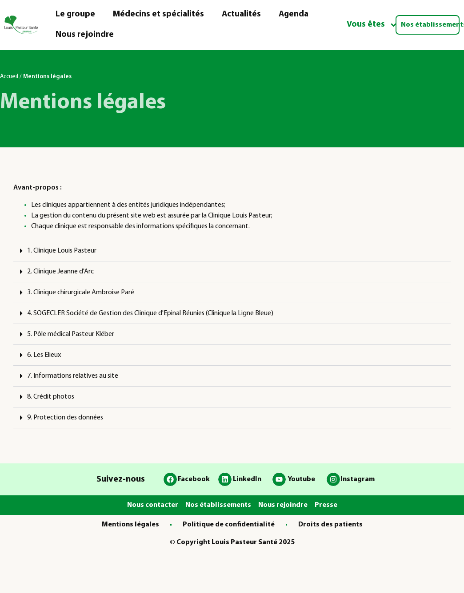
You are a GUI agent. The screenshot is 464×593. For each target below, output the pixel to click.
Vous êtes (372, 25)
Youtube (301, 479)
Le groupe (75, 14)
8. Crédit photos (50, 396)
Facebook (194, 479)
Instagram (357, 479)
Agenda (293, 14)
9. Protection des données (65, 417)
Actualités (241, 14)
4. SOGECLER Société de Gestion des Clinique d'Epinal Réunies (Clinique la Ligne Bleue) (150, 313)
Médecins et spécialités (158, 14)
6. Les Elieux (44, 355)
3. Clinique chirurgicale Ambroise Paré (80, 292)
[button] (232, 251)
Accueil (9, 76)
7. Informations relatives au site (72, 376)
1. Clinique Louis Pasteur (61, 250)
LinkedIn (247, 479)
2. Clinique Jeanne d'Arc (60, 271)
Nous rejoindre (85, 35)
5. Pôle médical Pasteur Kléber (70, 334)
